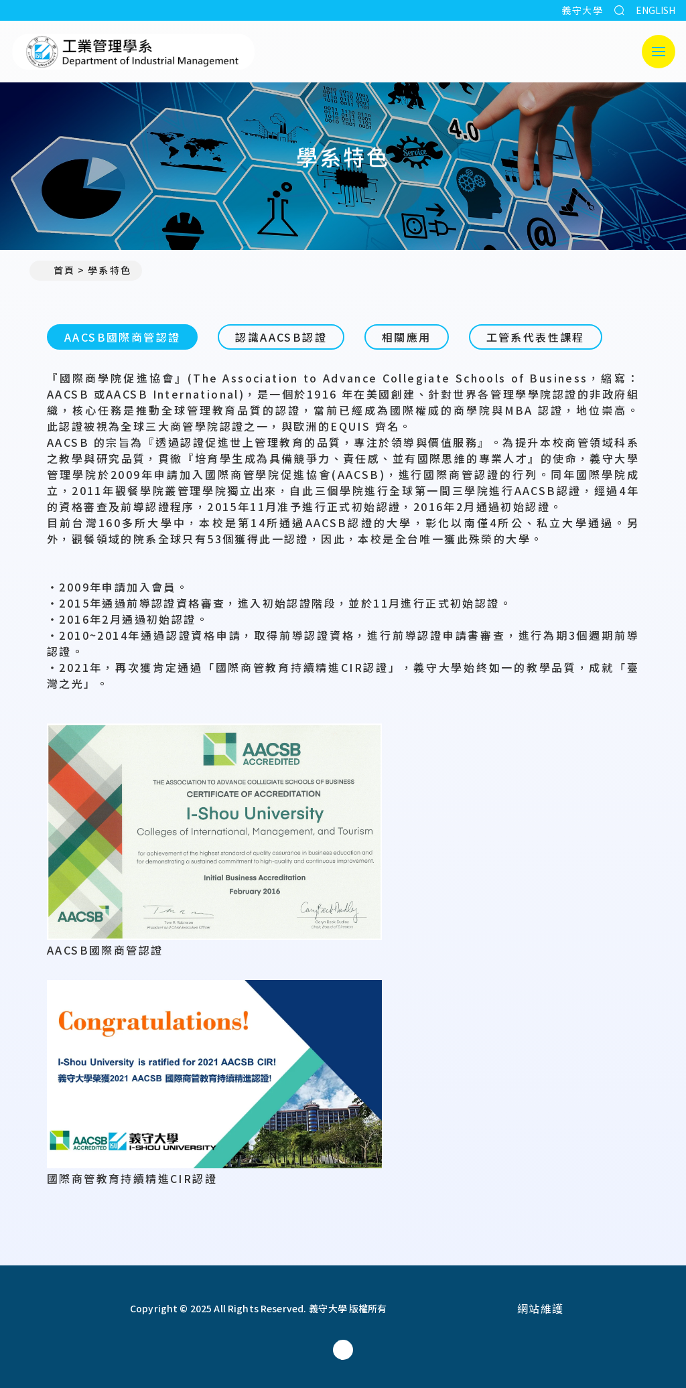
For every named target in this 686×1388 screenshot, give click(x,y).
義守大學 (582, 10)
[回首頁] (61, 1308)
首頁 (57, 270)
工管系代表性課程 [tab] (535, 337)
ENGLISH (655, 10)
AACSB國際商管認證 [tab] (122, 337)
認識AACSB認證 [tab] (281, 337)
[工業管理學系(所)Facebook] (343, 1350)
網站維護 (540, 1308)
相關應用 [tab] (406, 337)
